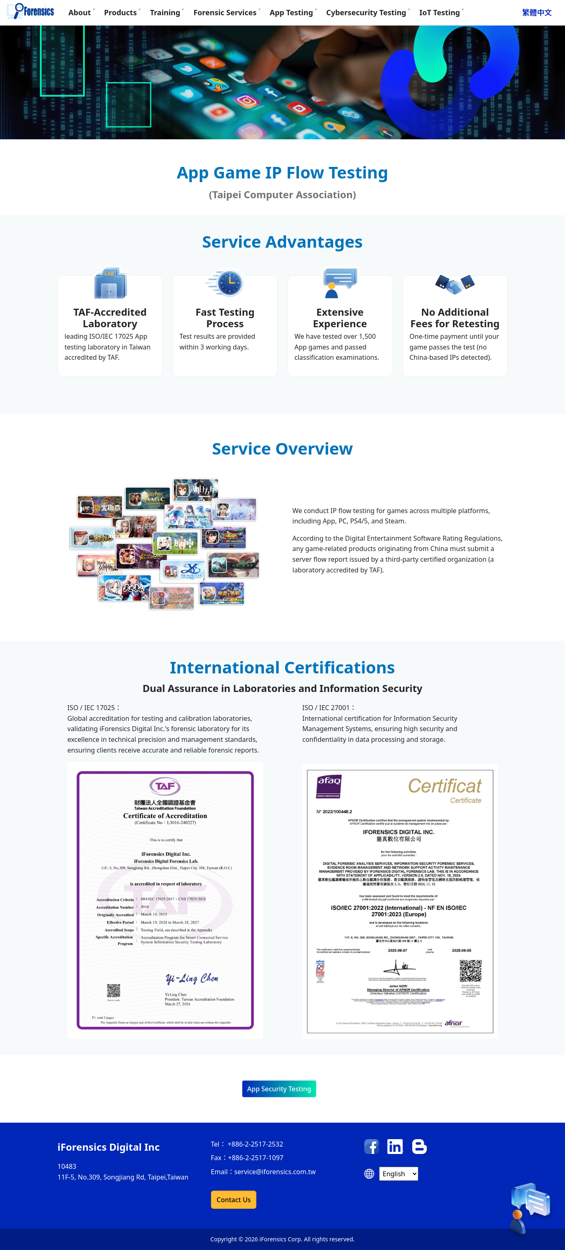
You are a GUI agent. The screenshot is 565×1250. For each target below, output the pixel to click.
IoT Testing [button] (440, 12)
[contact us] (530, 1214)
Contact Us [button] (234, 1199)
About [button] (79, 12)
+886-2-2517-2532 (254, 1144)
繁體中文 (537, 12)
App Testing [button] (291, 12)
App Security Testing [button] (279, 1088)
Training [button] (165, 12)
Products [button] (120, 12)
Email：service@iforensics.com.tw (263, 1171)
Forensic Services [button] (224, 12)
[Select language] (398, 1174)
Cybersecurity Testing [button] (366, 12)
